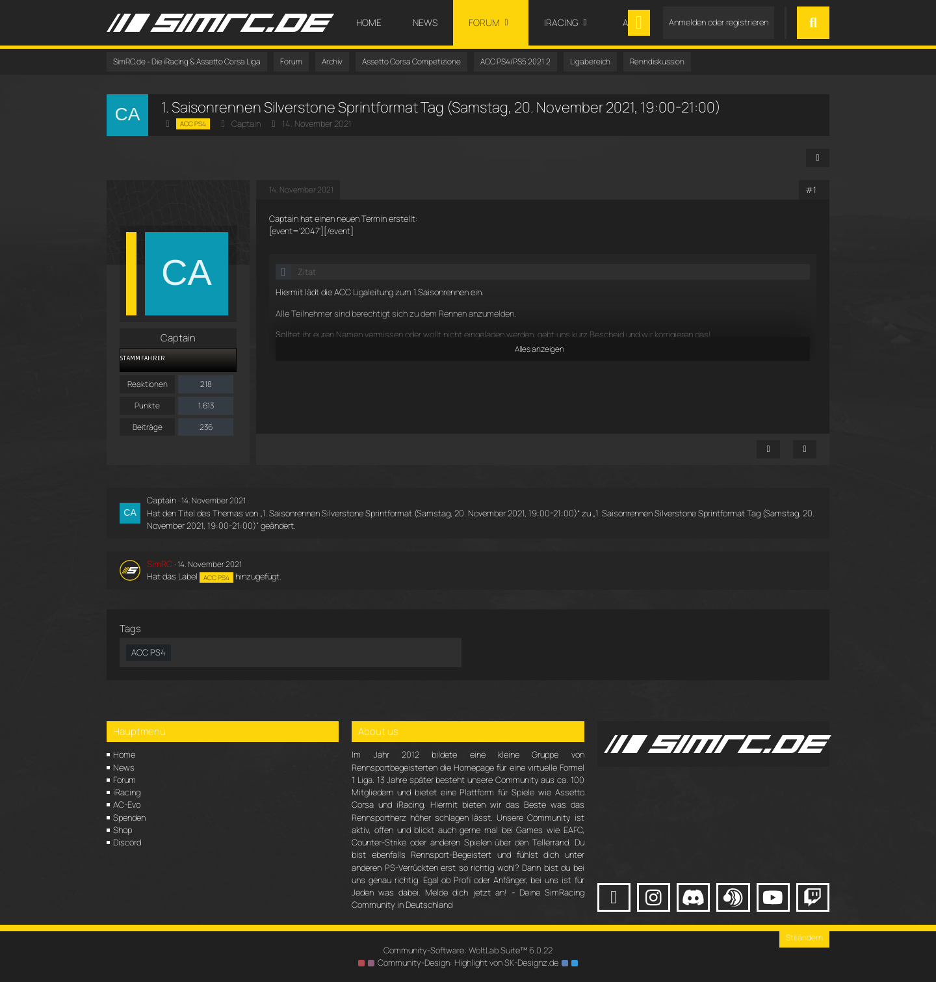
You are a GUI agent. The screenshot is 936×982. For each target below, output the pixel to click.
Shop (122, 830)
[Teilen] (817, 158)
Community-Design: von (468, 962)
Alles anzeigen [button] (539, 348)
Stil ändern (804, 937)
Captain (246, 123)
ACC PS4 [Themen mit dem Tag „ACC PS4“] (148, 652)
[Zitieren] (804, 449)
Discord (127, 842)
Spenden (129, 817)
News (124, 767)
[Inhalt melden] (768, 449)
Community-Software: (468, 950)
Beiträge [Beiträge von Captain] (147, 426)
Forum (124, 780)
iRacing (126, 792)
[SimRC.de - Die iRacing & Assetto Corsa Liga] (220, 23)
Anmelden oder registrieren (718, 22)
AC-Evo (126, 804)
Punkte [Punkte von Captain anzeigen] (147, 405)
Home (124, 754)
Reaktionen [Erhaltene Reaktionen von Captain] (147, 384)
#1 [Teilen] (810, 190)
